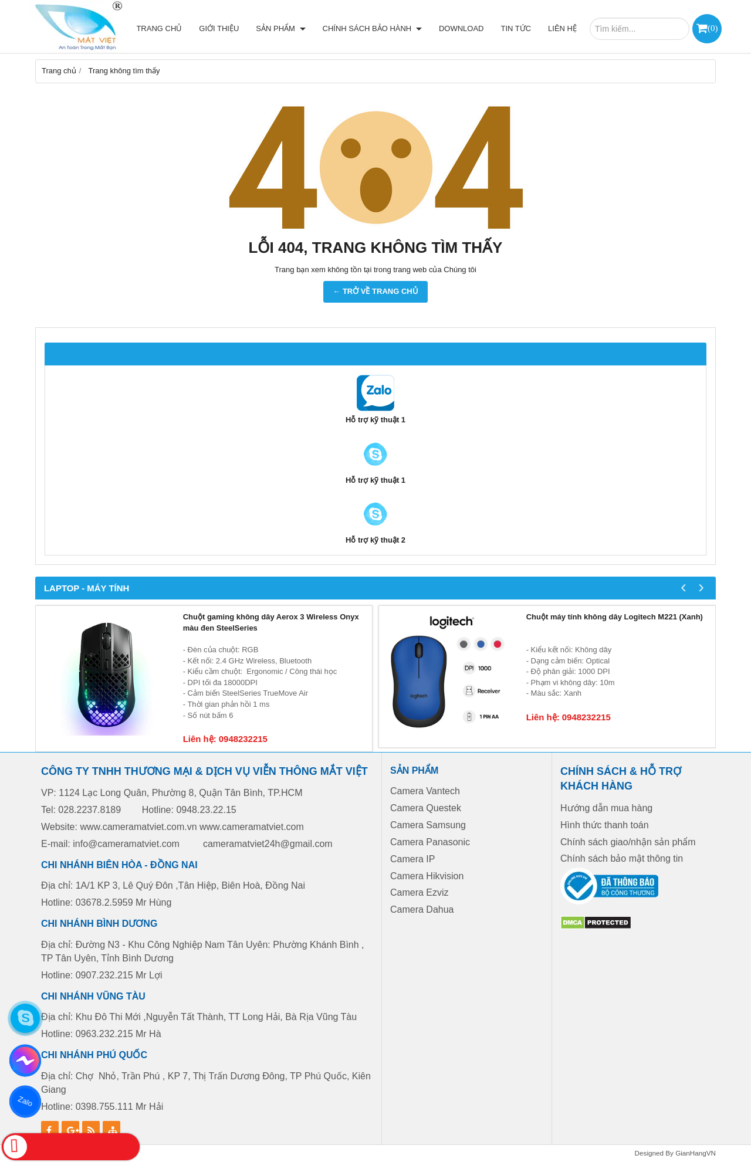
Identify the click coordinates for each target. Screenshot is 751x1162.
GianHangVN (695, 1153)
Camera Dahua (422, 909)
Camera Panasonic (430, 842)
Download (461, 28)
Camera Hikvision (427, 876)
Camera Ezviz (420, 892)
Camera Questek (425, 808)
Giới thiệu (219, 28)
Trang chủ (159, 28)
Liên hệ (562, 28)
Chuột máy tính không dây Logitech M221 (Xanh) (614, 616)
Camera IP (412, 859)
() (713, 27)
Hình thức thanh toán (604, 825)
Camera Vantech (425, 791)
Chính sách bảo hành (372, 28)
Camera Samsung (428, 825)
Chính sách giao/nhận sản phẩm (628, 842)
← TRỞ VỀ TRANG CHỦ (375, 291)
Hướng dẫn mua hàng (606, 808)
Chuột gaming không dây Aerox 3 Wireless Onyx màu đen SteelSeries (271, 622)
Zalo (25, 1101)
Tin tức (515, 28)
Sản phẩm (280, 28)
